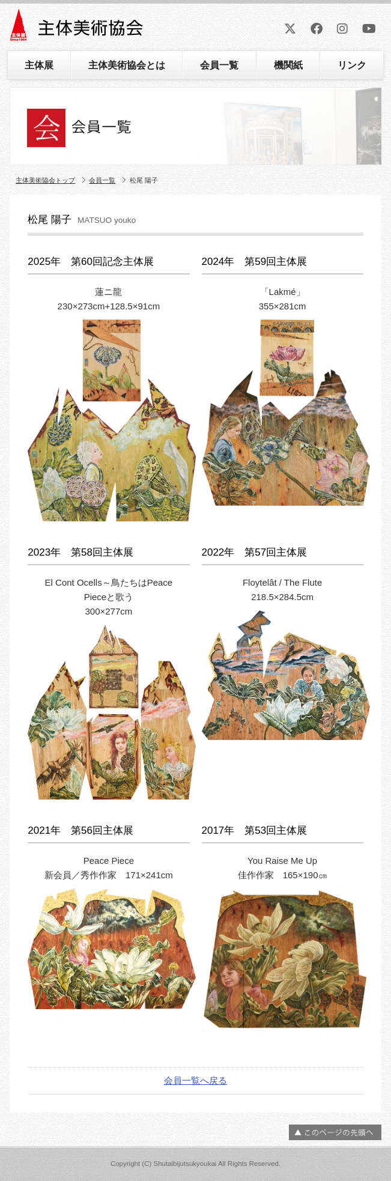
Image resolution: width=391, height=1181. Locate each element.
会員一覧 (219, 65)
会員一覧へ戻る (195, 1080)
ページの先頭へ (335, 1132)
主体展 (39, 65)
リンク (352, 65)
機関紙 (288, 65)
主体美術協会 (78, 29)
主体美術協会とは (126, 65)
